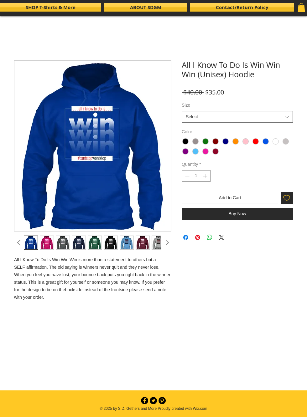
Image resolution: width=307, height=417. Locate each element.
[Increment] (206, 175)
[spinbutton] (196, 175)
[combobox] (237, 117)
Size (186, 105)
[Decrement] (186, 175)
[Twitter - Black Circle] (153, 400)
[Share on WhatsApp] (209, 237)
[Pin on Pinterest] (197, 237)
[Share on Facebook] (186, 237)
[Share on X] (221, 237)
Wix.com (200, 408)
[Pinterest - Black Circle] (162, 400)
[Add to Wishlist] (287, 198)
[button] (301, 7)
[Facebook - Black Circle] (144, 400)
